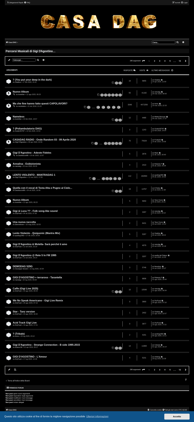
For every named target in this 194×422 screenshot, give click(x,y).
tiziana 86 (18, 347)
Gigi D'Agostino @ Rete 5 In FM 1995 (34, 255)
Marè (156, 153)
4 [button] (164, 60)
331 (99, 107)
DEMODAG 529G (23, 266)
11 (115, 178)
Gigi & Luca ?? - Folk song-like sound (35, 211)
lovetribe (21, 94)
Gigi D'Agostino (20, 142)
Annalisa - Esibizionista (27, 163)
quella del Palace (160, 255)
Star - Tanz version (24, 311)
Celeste (157, 345)
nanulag (157, 92)
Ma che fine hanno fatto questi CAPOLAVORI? (40, 103)
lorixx (156, 104)
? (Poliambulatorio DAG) (27, 128)
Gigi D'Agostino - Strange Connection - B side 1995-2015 (46, 344)
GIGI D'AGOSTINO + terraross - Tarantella (37, 277)
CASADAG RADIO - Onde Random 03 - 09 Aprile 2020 (44, 139)
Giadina (18, 82)
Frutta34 (157, 140)
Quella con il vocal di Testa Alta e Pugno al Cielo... (42, 187)
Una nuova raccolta (24, 222)
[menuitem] (27, 2)
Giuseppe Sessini (21, 269)
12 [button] (180, 60)
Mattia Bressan (160, 117)
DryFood (18, 213)
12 (119, 178)
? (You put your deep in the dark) (32, 79)
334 (114, 107)
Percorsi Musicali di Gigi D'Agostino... (30, 51)
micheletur (22, 106)
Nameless (18, 116)
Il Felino (157, 188)
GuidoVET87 (20, 131)
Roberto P (158, 164)
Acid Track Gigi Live (25, 322)
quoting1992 (159, 175)
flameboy (157, 266)
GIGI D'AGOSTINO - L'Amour (30, 356)
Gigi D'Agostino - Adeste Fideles (32, 152)
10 (111, 178)
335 (119, 107)
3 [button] (159, 60)
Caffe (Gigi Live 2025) (25, 288)
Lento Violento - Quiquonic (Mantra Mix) (36, 233)
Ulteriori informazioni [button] (97, 416)
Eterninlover (19, 224)
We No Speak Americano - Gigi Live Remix (38, 300)
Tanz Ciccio (158, 200)
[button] (143, 61)
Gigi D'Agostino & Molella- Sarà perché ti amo (40, 244)
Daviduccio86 (23, 155)
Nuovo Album (21, 91)
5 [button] (170, 60)
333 (109, 107)
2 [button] (154, 60)
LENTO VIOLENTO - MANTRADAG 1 (34, 174)
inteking (157, 357)
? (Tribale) (19, 333)
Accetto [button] (177, 416)
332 (104, 107)
